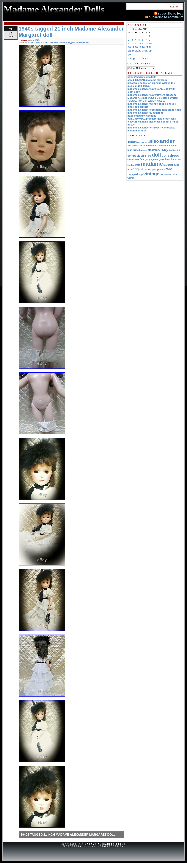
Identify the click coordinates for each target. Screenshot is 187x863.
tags (141, 175)
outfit (148, 169)
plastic (161, 169)
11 (136, 43)
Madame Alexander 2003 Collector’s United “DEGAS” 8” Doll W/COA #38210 (153, 99)
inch (47, 42)
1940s (37, 40)
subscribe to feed (170, 13)
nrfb (130, 169)
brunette (143, 150)
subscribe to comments (166, 17)
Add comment (82, 42)
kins (179, 159)
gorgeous (153, 159)
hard (167, 159)
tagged (71, 42)
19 (140, 47)
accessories (143, 142)
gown (161, 159)
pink (154, 169)
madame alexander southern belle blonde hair (154, 109)
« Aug (131, 58)
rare (168, 169)
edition (131, 159)
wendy (172, 174)
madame (54, 42)
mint (176, 164)
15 (150, 43)
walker (163, 174)
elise (136, 159)
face (142, 159)
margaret (63, 42)
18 (136, 47)
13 (143, 43)
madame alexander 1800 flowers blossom (152, 94)
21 (146, 47)
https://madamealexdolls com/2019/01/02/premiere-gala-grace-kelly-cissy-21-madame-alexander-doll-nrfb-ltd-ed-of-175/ (153, 120)
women (131, 178)
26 (140, 51)
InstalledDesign (110, 846)
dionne (147, 156)
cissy (163, 149)
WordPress (72, 846)
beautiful (164, 145)
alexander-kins (135, 145)
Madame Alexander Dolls (104, 844)
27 (143, 51)
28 (146, 51)
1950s (132, 142)
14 (146, 43)
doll (42, 42)
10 (132, 43)
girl (146, 159)
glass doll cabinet (138, 106)
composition (136, 155)
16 (129, 47)
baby (146, 145)
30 (129, 54)
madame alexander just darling (146, 112)
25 (136, 51)
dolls (165, 155)
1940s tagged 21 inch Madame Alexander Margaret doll (68, 834)
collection (174, 150)
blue (130, 150)
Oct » (145, 58)
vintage (151, 173)
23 (129, 51)
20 (143, 47)
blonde (173, 145)
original (138, 169)
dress (174, 155)
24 (132, 51)
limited (131, 165)
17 (132, 47)
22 (150, 47)
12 (140, 43)
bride (136, 150)
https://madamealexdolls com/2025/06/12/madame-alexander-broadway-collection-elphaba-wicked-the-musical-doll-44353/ (152, 81)
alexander (35, 42)
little (137, 164)
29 (150, 51)
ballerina (153, 145)
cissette (153, 149)
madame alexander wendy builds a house (152, 103)
